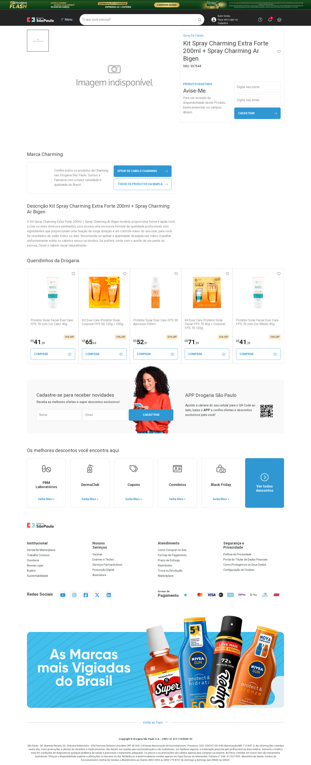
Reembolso (165, 565)
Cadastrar (257, 113)
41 (38, 342)
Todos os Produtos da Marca (142, 184)
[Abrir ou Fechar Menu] (67, 19)
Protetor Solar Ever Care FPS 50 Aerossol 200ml (155, 322)
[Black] (155, 5)
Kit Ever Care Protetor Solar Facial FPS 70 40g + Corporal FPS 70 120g (205, 324)
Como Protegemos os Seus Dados (244, 564)
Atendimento (168, 543)
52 (140, 342)
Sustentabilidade (37, 575)
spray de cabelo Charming (142, 171)
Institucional (37, 543)
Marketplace (166, 575)
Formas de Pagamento (172, 555)
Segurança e (253, 545)
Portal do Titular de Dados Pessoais (245, 559)
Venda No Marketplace (41, 550)
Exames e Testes (103, 559)
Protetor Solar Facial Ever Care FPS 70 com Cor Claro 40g (52, 322)
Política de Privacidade (237, 554)
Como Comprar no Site (172, 550)
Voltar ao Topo (155, 722)
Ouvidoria (33, 560)
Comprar (52, 354)
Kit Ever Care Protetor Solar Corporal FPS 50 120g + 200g (102, 322)
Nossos (122, 545)
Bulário (31, 570)
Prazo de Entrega (169, 560)
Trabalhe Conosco (38, 555)
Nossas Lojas (35, 565)
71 (192, 342)
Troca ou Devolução (170, 570)
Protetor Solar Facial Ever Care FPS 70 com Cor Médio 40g (257, 322)
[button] (38, 41)
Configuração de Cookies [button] (238, 569)
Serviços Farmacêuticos (107, 564)
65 (89, 342)
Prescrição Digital (103, 569)
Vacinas (97, 554)
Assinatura (99, 575)
